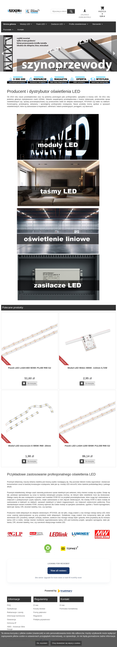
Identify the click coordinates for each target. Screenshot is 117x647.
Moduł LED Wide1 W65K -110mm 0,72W (87, 368)
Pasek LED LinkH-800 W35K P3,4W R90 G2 (29, 368)
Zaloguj (85, 15)
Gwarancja (11, 619)
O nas (35, 605)
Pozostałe (7, 30)
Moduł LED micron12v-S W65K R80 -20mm (29, 446)
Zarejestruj (85, 17)
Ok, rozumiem (42, 643)
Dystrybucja (12, 609)
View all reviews (58, 570)
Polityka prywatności (41, 619)
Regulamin (37, 616)
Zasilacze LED (57, 24)
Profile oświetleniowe (77, 24)
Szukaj (71, 11)
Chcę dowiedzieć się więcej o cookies (66, 643)
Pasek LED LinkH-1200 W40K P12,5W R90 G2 (87, 446)
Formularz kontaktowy (69, 609)
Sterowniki (96, 24)
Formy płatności (39, 612)
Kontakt (20, 30)
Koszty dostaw (39, 609)
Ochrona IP (11, 623)
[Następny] (114, 53)
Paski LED (40, 24)
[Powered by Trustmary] (58, 591)
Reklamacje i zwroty (15, 612)
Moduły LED (25, 24)
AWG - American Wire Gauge (16, 628)
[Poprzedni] (3, 53)
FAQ (9, 605)
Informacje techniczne (16, 616)
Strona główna (9, 24)
